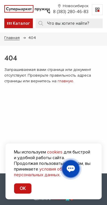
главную (65, 81)
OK (23, 188)
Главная (12, 37)
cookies (54, 152)
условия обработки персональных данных (46, 172)
